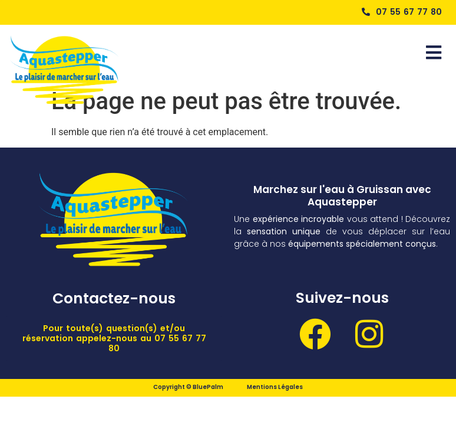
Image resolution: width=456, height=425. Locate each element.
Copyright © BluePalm (188, 387)
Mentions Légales (275, 387)
